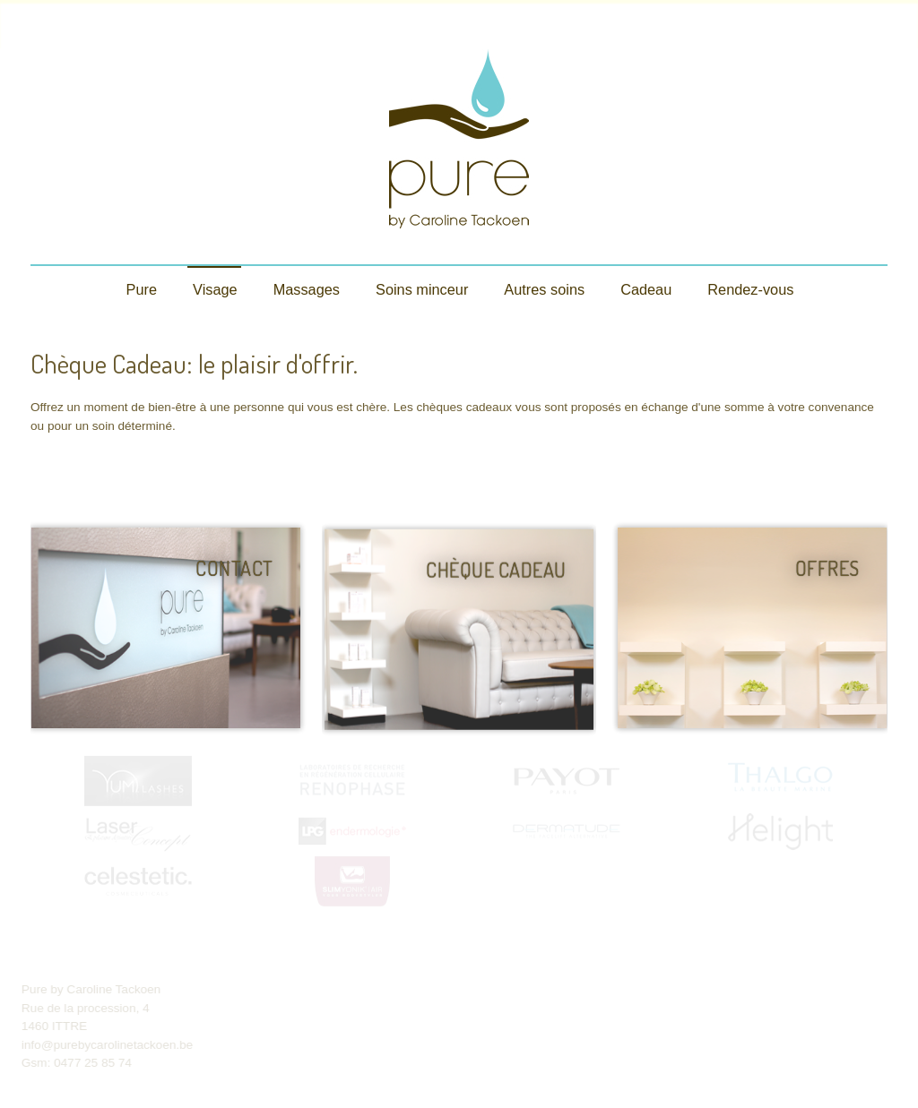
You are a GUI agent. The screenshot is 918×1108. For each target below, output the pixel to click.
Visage (215, 289)
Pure (141, 289)
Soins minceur (422, 289)
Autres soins (544, 289)
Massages (306, 289)
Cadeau (645, 289)
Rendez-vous (750, 289)
